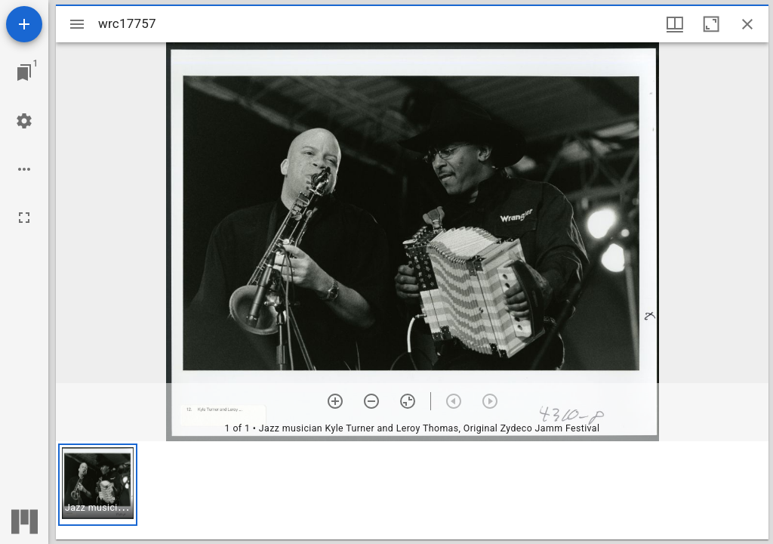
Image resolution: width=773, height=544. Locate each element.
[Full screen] (24, 217)
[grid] (412, 490)
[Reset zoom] (408, 401)
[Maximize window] (711, 24)
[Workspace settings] (24, 121)
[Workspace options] (24, 169)
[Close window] (747, 24)
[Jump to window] (24, 72)
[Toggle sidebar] (77, 24)
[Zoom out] (371, 401)
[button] (98, 484)
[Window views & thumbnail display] (675, 24)
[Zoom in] (335, 401)
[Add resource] (24, 24)
